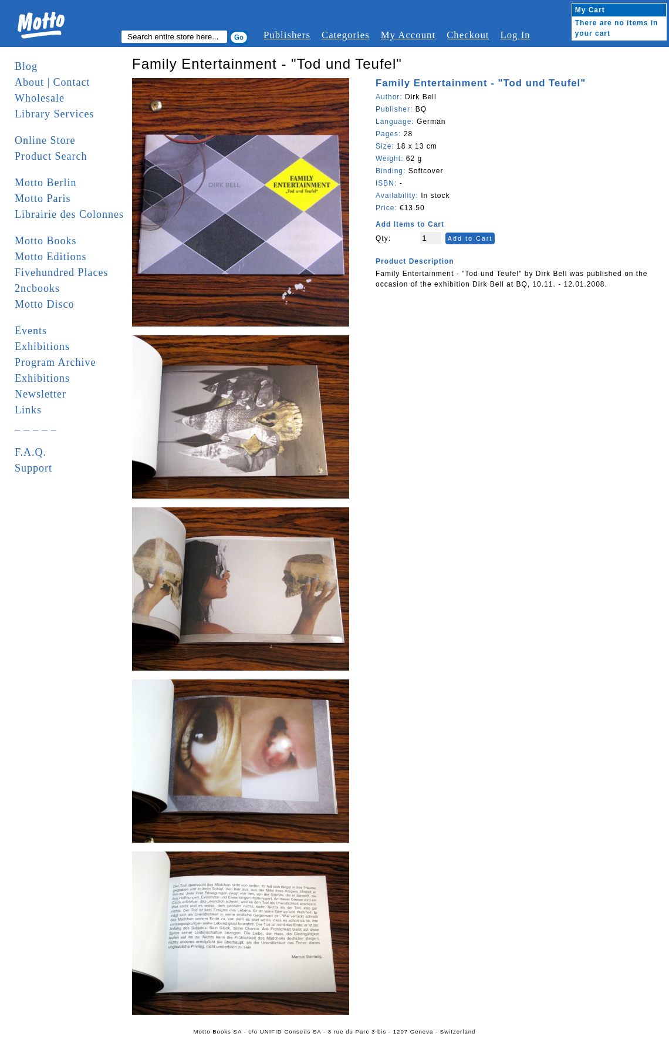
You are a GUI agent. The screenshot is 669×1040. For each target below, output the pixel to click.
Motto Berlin (46, 183)
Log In (515, 35)
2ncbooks (37, 288)
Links (28, 410)
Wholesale (40, 98)
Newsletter (40, 394)
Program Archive (55, 362)
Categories (346, 35)
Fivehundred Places (61, 272)
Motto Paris (43, 198)
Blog (26, 66)
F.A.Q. (30, 452)
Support (33, 468)
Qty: (383, 238)
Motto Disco (45, 304)
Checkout (468, 35)
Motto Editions (51, 256)
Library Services (54, 114)
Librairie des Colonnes (69, 214)
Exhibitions (42, 346)
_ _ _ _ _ (36, 426)
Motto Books (46, 241)
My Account (408, 35)
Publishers (286, 35)
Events (31, 330)
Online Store (45, 140)
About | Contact (52, 82)
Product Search (51, 156)
